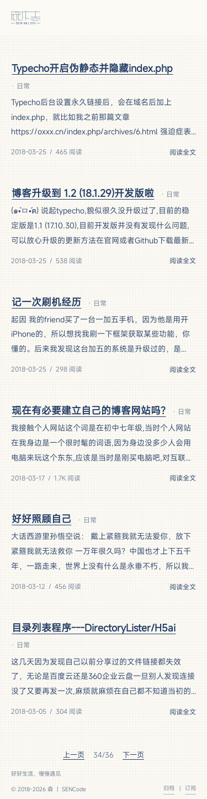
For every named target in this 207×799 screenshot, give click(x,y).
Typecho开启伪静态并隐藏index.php (92, 68)
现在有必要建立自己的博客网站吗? (89, 410)
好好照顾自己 (41, 518)
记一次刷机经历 (46, 302)
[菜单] (187, 18)
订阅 (190, 788)
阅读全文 (182, 152)
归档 (168, 788)
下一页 (133, 755)
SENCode (74, 789)
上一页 (73, 755)
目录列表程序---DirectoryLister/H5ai (94, 627)
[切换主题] (166, 18)
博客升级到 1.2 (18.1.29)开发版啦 (83, 193)
